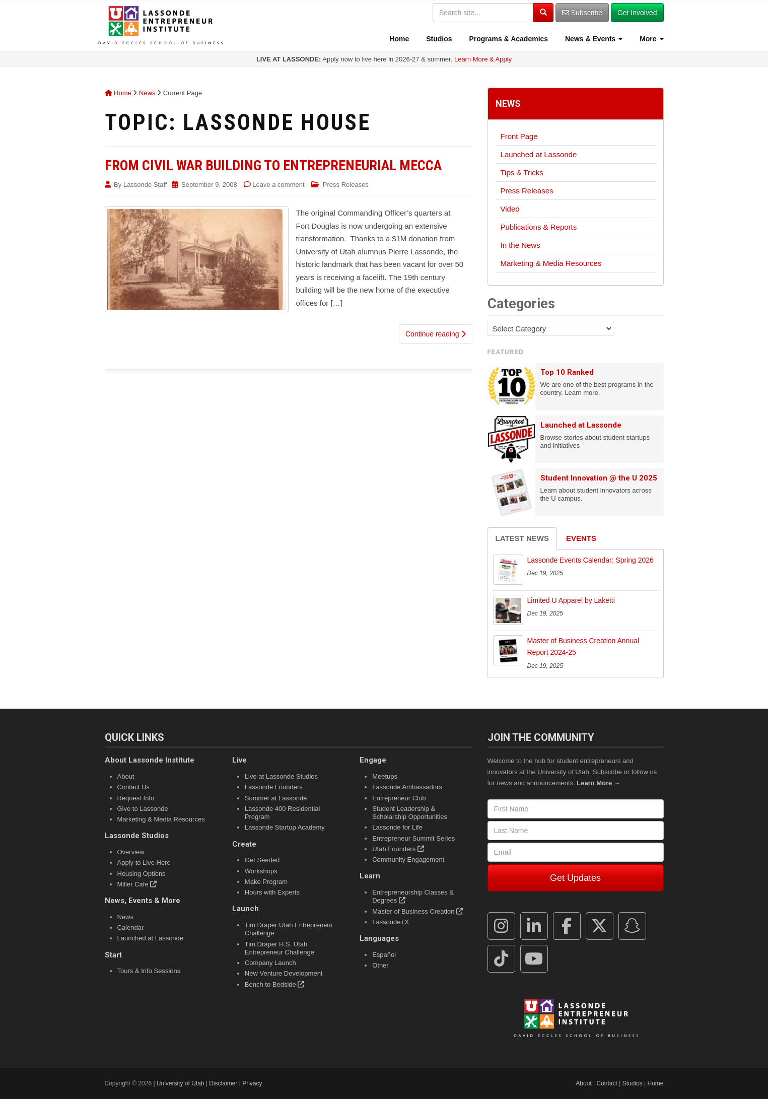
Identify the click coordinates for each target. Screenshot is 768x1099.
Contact (607, 1083)
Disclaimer (223, 1083)
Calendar (130, 927)
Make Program (266, 881)
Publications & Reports (539, 227)
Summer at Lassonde (276, 798)
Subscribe (582, 13)
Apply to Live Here (144, 862)
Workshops (261, 871)
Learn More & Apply (483, 59)
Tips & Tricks (522, 172)
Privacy (252, 1083)
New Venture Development (284, 973)
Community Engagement (408, 859)
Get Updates (575, 878)
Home (398, 39)
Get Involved (637, 13)
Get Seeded (262, 860)
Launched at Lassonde (539, 154)
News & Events (592, 39)
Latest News (522, 538)
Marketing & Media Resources (551, 263)
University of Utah (180, 1083)
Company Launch (270, 963)
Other (380, 965)
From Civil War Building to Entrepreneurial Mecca (273, 165)
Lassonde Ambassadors (407, 787)
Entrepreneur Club (399, 798)
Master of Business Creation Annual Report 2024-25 (583, 647)
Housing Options (141, 873)
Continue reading (435, 334)
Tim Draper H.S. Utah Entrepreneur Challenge (279, 948)
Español (384, 954)
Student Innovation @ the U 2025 (598, 478)
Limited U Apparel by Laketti (571, 600)
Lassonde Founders (274, 787)
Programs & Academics (507, 39)
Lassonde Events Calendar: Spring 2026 (590, 560)
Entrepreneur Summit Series (413, 838)
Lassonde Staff (145, 184)
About (125, 776)
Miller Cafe (137, 884)
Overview (131, 852)
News (147, 93)
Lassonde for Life (397, 827)
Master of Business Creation (417, 911)
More (650, 39)
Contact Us (133, 787)
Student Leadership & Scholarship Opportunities (409, 812)
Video (510, 208)
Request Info (136, 798)
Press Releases (346, 184)
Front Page (519, 136)
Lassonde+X (390, 922)
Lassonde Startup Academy (285, 827)
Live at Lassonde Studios (281, 776)
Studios (438, 39)
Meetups (384, 776)
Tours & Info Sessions (149, 971)
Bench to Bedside (275, 984)
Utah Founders (398, 849)
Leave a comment (278, 184)
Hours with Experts (272, 892)
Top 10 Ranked (567, 372)
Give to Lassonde (142, 808)
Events (581, 538)
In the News (520, 245)
